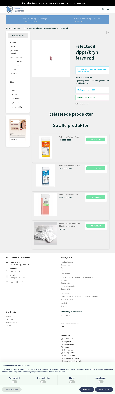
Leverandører (66, 274)
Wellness (13, 46)
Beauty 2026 (66, 289)
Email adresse (67, 315)
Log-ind (64, 303)
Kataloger (13, 90)
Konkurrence (14, 99)
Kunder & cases (67, 299)
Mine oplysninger (12, 322)
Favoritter (10, 319)
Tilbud (11, 82)
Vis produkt (96, 139)
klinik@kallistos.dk (17, 278)
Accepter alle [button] (104, 389)
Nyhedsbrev (65, 268)
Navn (63, 326)
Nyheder (12, 42)
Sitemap (64, 306)
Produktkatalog (67, 262)
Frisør (11, 78)
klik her (90, 3)
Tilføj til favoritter (82, 104)
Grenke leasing (66, 265)
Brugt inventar (15, 103)
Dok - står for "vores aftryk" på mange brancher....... (80, 296)
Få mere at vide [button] (12, 389)
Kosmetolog (14, 66)
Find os (64, 271)
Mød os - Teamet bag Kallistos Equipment (77, 277)
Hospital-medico (15, 61)
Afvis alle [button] (86, 389)
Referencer (65, 294)
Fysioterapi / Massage (14, 52)
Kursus (12, 86)
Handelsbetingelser (68, 286)
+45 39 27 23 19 (15, 271)
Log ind (8, 325)
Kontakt (64, 280)
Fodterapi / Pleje (15, 57)
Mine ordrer (10, 317)
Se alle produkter (16, 107)
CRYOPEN (13, 74)
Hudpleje (12, 70)
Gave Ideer (13, 95)
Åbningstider (66, 283)
